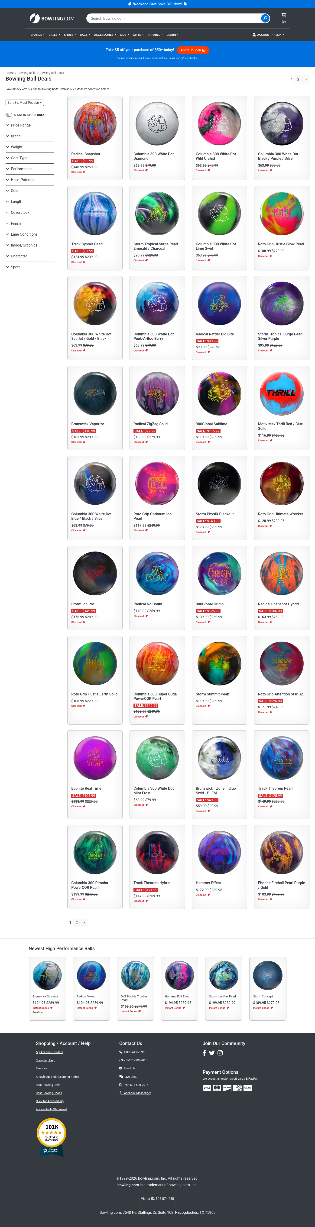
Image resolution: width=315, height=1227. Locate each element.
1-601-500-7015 (136, 1060)
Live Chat (128, 1076)
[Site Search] (265, 18)
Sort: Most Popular (23, 102)
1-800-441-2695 (132, 1052)
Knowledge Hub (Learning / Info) (57, 1076)
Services (41, 1068)
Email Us (127, 1068)
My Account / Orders (49, 1052)
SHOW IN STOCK (29, 115)
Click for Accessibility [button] (50, 1101)
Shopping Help (45, 1060)
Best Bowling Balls (48, 1085)
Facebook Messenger (135, 1093)
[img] (248, 1088)
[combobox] (174, 18)
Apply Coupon (193, 50)
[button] (38, 34)
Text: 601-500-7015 (134, 1085)
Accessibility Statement (51, 1109)
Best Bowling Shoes (49, 1093)
